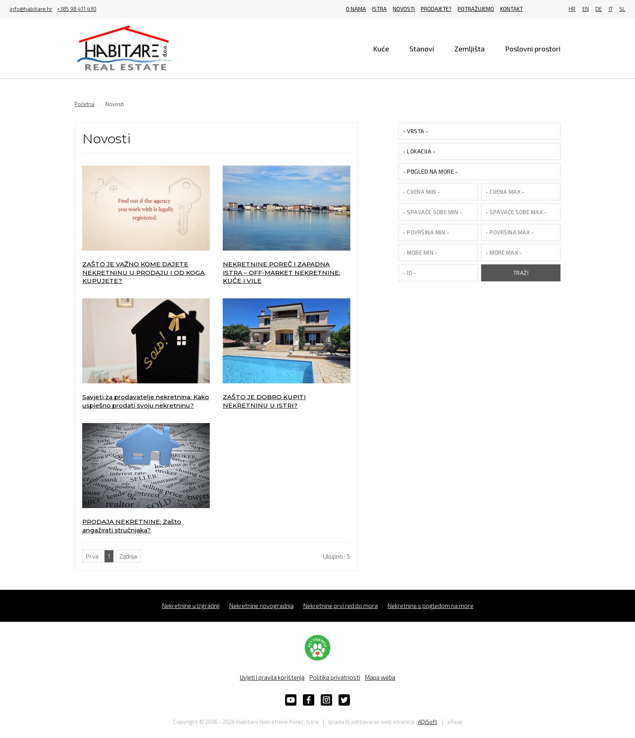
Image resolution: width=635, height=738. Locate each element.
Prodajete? (436, 9)
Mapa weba (380, 677)
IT (611, 9)
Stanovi (421, 48)
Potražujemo (476, 9)
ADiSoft (427, 722)
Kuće (381, 48)
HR (572, 9)
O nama (356, 9)
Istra (379, 9)
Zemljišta (469, 48)
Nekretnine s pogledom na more (430, 605)
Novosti (404, 9)
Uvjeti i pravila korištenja (272, 677)
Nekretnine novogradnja (261, 605)
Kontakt (511, 9)
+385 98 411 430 (76, 9)
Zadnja (128, 556)
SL (622, 9)
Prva (92, 556)
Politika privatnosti (334, 677)
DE (598, 9)
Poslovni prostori (532, 48)
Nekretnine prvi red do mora (340, 605)
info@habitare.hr (31, 9)
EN (585, 9)
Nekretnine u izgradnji (190, 605)
